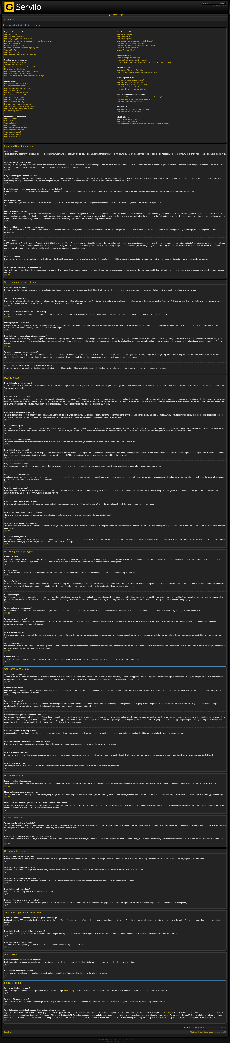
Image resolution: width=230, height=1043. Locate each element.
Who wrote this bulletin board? (128, 119)
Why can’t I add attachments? (15, 99)
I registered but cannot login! (14, 45)
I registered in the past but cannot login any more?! (22, 48)
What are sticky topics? (12, 132)
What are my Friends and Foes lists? (130, 70)
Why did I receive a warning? (14, 102)
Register (114, 15)
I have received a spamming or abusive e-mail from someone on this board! (144, 62)
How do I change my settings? (15, 62)
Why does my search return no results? (131, 82)
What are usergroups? (125, 39)
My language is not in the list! (14, 69)
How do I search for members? (128, 87)
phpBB (105, 1039)
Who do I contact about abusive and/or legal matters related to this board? (143, 124)
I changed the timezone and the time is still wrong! (22, 67)
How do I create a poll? (12, 90)
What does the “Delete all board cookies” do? (20, 54)
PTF (124, 1041)
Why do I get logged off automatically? (18, 39)
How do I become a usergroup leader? (131, 43)
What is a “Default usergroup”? (128, 48)
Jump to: (187, 1027)
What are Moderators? (125, 36)
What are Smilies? (10, 123)
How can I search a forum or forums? (130, 80)
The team (193, 1032)
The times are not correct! (13, 64)
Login (121, 15)
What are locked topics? (12, 134)
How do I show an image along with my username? (22, 71)
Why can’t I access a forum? (14, 97)
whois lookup (166, 1012)
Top (8, 156)
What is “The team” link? (126, 50)
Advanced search (219, 5)
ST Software (116, 1041)
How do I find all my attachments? (129, 111)
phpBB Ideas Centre (109, 1002)
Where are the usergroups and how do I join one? (135, 41)
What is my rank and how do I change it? (18, 73)
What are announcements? (14, 130)
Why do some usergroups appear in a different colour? (136, 45)
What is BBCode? (10, 118)
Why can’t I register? (11, 52)
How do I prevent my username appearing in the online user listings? (28, 41)
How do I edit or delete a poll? (15, 95)
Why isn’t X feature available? (127, 121)
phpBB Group (69, 991)
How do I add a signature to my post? (17, 88)
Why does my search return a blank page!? (132, 84)
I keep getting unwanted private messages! (132, 60)
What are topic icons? (12, 136)
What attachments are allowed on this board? (133, 109)
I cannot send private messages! (128, 58)
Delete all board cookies (205, 1032)
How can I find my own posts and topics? (131, 89)
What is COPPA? (10, 50)
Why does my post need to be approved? (19, 108)
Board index (10, 19)
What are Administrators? (126, 34)
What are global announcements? (16, 127)
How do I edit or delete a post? (15, 86)
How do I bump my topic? (13, 111)
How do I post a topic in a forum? (16, 83)
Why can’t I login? (10, 34)
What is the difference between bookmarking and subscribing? (139, 97)
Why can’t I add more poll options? (16, 93)
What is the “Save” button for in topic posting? (20, 106)
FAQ (108, 15)
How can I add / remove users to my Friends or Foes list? (137, 72)
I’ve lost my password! (12, 43)
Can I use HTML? (10, 121)
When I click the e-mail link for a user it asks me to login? (24, 76)
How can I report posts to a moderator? (18, 104)
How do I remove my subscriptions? (130, 101)
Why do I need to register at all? (15, 36)
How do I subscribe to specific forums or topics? (134, 99)
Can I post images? (11, 125)
